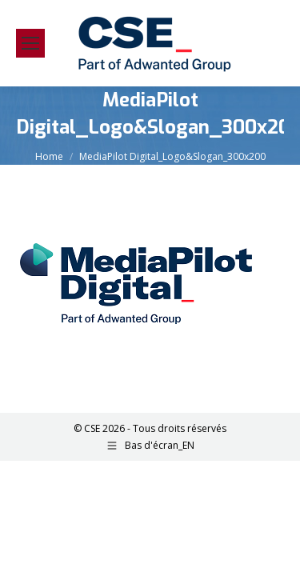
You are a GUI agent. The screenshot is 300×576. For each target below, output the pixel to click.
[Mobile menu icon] (30, 43)
